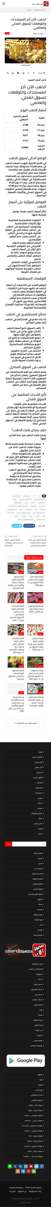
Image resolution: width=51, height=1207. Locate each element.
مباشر (16, 516)
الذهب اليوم (18, 502)
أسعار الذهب (16, 496)
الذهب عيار (42, 506)
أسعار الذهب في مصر (25, 499)
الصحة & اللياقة (37, 873)
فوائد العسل (38, 1040)
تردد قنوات (38, 1030)
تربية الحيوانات (37, 914)
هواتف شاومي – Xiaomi (33, 1130)
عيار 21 (31, 516)
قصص (40, 833)
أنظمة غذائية (38, 853)
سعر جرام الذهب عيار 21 (23, 512)
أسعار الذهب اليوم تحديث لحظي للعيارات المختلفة (14, 542)
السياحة (39, 909)
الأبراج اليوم (38, 1004)
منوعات (39, 929)
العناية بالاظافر (37, 878)
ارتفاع (14, 499)
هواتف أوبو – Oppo (35, 1110)
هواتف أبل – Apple (35, 1105)
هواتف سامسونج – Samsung (32, 1125)
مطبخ (40, 752)
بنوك (40, 1009)
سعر (21, 509)
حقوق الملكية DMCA (33, 1187)
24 (34, 496)
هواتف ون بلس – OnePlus (32, 1156)
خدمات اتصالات (37, 999)
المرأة (40, 904)
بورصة (40, 1015)
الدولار (33, 502)
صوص (40, 798)
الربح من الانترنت (37, 963)
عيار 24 (24, 516)
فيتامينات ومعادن (36, 1045)
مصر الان (23, 1202)
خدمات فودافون (36, 989)
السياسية (33, 506)
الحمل (40, 863)
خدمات (40, 979)
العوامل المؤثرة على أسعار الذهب (17, 506)
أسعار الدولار (26, 496)
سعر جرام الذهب (11, 509)
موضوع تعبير (38, 935)
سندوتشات (38, 792)
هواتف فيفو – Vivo (35, 1135)
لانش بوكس (38, 823)
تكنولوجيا (39, 974)
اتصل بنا (13, 1191)
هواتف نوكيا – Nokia (34, 1141)
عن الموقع (22, 1191)
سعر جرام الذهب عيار (39, 512)
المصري (42, 509)
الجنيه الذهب (41, 502)
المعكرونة (38, 787)
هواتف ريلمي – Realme (33, 1120)
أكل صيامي (38, 767)
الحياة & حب (38, 868)
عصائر (40, 818)
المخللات (39, 782)
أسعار (7, 33)
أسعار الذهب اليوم (40, 499)
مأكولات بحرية (37, 757)
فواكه (40, 828)
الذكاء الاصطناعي (36, 1095)
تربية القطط (38, 919)
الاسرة (40, 858)
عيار (44, 516)
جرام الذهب (28, 509)
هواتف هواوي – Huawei (33, 1146)
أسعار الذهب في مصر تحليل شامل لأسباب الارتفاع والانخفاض (37, 542)
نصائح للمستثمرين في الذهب (26, 519)
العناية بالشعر (37, 889)
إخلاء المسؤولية (35, 1191)
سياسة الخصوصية (16, 1187)
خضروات (39, 1035)
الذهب (26, 502)
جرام (36, 509)
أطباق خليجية (37, 777)
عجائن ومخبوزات (36, 813)
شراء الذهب (10, 512)
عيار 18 (38, 516)
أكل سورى (38, 762)
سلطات (39, 803)
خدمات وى (38, 994)
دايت (40, 924)
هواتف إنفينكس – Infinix (33, 1115)
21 (39, 496)
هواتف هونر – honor (34, 1151)
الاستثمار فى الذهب (35, 968)
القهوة (40, 899)
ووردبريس (38, 1089)
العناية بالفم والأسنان (35, 894)
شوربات (39, 808)
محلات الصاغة (41, 519)
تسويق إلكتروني (36, 1100)
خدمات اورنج (38, 984)
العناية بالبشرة (37, 883)
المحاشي (39, 772)
